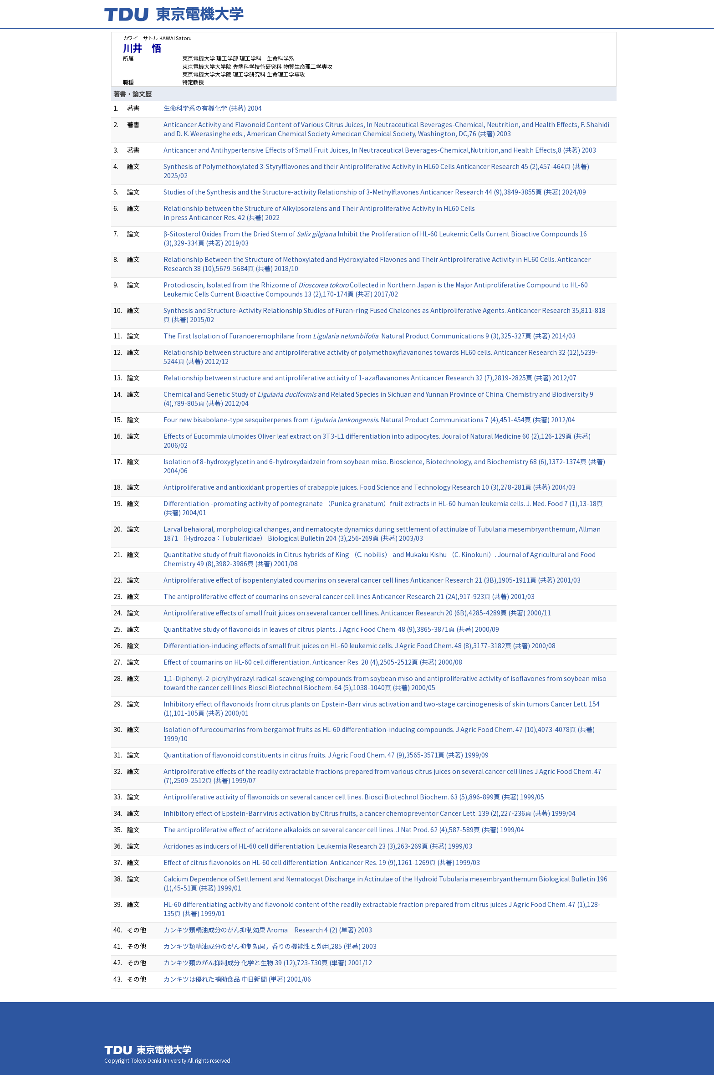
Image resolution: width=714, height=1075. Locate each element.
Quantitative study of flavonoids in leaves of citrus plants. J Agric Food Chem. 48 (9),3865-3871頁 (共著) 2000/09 (331, 629)
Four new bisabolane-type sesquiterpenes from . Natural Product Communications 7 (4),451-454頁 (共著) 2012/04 (369, 419)
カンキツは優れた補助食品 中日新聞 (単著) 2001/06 (237, 978)
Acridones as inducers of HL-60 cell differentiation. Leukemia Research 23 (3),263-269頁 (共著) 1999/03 (317, 845)
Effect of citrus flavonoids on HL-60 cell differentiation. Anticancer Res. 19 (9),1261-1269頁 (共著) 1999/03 (321, 862)
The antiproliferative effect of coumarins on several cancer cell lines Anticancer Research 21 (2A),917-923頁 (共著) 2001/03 (349, 596)
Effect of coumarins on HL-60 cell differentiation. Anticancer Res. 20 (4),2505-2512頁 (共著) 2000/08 (312, 661)
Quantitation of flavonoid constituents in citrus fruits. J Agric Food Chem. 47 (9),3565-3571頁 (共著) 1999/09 (326, 754)
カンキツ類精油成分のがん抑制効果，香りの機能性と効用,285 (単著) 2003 (270, 946)
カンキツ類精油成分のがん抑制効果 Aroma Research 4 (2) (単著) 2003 (267, 929)
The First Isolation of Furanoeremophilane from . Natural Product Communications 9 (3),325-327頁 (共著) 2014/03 (369, 335)
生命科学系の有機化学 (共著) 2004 (212, 108)
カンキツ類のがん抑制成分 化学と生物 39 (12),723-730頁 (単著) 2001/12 (267, 962)
